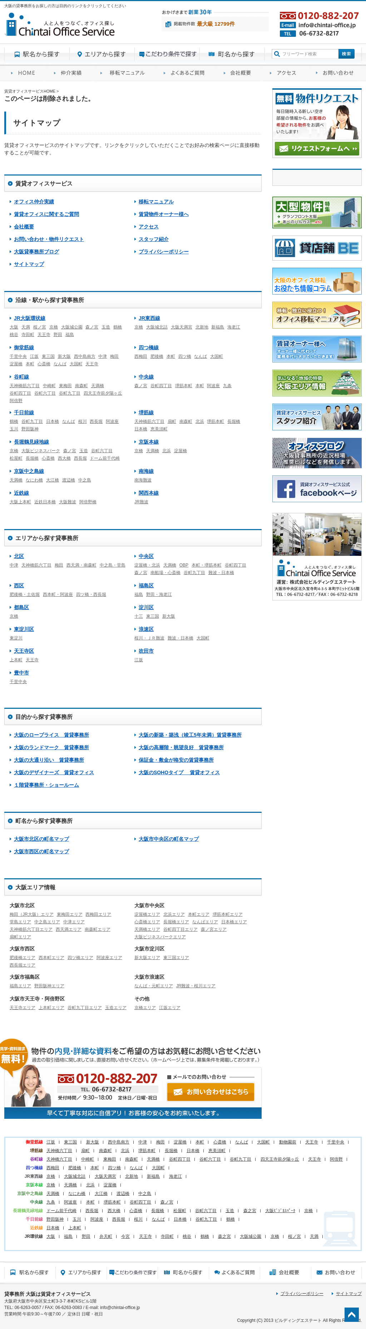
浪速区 (146, 629)
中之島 (84, 480)
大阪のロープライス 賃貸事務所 (51, 735)
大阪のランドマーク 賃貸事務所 (51, 747)
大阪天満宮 (181, 327)
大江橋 (52, 480)
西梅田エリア (98, 914)
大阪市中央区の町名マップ (169, 839)
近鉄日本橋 (45, 501)
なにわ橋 (34, 480)
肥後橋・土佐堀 (25, 594)
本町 (30, 363)
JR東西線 (149, 318)
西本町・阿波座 (58, 594)
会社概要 (240, 73)
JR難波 (141, 501)
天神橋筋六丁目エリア (31, 929)
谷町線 (21, 377)
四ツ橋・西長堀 (91, 594)
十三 (138, 616)
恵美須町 (159, 428)
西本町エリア (51, 957)
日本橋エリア (234, 921)
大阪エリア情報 (35, 887)
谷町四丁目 (20, 393)
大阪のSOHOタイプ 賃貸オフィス (179, 772)
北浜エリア (174, 914)
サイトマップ (29, 264)
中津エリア (74, 921)
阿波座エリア (109, 957)
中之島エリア (47, 921)
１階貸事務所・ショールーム (46, 785)
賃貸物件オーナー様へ (164, 214)
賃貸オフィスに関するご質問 (187, 73)
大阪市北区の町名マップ (41, 839)
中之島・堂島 (112, 565)
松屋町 (16, 458)
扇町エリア (20, 936)
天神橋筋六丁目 (25, 385)
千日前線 (24, 412)
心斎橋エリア (147, 921)
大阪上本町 (20, 501)
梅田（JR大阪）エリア (32, 914)
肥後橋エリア (22, 957)
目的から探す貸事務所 (167, 54)
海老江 (233, 327)
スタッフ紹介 (154, 239)
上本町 (16, 659)
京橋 (53, 327)
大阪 (14, 327)
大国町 (76, 363)
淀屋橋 (16, 363)
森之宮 (249, 1210)
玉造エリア (116, 1007)
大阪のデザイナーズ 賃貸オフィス (54, 772)
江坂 (34, 356)
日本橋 (52, 421)
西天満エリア (68, 929)
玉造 (106, 327)
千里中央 (18, 356)
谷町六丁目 (45, 393)
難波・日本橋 (221, 572)
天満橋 (97, 385)
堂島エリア (20, 921)
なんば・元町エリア (153, 985)
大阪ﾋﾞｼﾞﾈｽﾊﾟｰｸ (280, 1210)
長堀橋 (233, 421)
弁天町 (105, 1236)
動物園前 (287, 1142)
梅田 (114, 356)
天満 (25, 327)
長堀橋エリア (176, 921)
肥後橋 (156, 356)
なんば (60, 363)
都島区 (21, 607)
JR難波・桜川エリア (196, 985)
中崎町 (49, 385)
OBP (183, 565)
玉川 (14, 428)
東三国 (48, 356)
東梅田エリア (70, 914)
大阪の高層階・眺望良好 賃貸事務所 (181, 747)
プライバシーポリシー (164, 252)
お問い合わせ (335, 73)
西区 (19, 585)
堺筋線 (146, 412)
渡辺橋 (68, 480)
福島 (69, 334)
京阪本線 (149, 442)
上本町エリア (51, 1007)
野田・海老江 (159, 594)
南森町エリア (97, 929)
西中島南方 (84, 356)
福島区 (146, 585)
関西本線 (149, 493)
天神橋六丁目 (59, 1150)
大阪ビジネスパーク (40, 450)
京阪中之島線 (29, 471)
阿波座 (213, 385)
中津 (102, 356)
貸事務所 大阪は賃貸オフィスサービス (47, 1294)
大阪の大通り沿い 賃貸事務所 (49, 760)
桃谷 (14, 334)
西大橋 (64, 458)
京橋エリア (145, 1007)
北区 (19, 556)
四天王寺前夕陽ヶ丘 (103, 393)
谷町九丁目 (69, 393)
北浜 (200, 421)
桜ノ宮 (39, 327)
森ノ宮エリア (214, 929)
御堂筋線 (24, 347)
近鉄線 (21, 493)
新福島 (217, 327)
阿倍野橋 (88, 501)
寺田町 (27, 334)
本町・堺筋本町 (207, 565)
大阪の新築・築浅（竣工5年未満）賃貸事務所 (190, 735)
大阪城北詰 (157, 327)
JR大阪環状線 (29, 318)
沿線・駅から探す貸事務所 (49, 300)
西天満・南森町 (81, 565)
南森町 (81, 385)
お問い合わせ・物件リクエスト (49, 239)
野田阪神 (30, 428)
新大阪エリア (147, 957)
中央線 (146, 377)
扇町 (172, 421)
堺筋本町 (183, 385)
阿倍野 (16, 400)
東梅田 (65, 385)
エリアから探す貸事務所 (102, 54)
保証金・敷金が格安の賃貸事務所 (176, 760)
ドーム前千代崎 (105, 458)
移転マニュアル (125, 73)
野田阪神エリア (49, 985)
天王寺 (44, 334)
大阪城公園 (72, 327)
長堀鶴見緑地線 (31, 442)
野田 (58, 334)
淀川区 (146, 607)
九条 (227, 385)
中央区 (146, 556)
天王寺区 (24, 651)
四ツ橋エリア (80, 957)
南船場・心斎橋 (165, 572)
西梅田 (140, 356)
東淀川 (16, 638)
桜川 (82, 421)
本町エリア (198, 914)
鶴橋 (117, 327)
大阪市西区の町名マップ (41, 851)
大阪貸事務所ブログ (36, 252)
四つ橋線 (149, 347)
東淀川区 (24, 629)
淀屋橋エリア (147, 914)
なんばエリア (205, 921)
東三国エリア (176, 957)
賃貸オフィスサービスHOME (25, 73)
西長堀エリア (22, 965)
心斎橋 (44, 363)
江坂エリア (169, 1007)
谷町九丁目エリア (85, 1007)
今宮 (125, 1236)
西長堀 (96, 421)
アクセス (286, 73)
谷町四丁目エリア (180, 929)
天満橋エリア (147, 929)
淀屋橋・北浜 (147, 565)
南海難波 (143, 480)
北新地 (202, 327)
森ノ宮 (91, 327)
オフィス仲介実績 (70, 73)
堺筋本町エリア (228, 914)
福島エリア (20, 985)
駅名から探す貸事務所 (37, 54)
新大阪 (64, 356)
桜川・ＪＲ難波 (149, 638)
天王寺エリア (22, 1007)
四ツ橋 (184, 356)
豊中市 (21, 673)
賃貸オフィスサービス (44, 184)
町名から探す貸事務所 (232, 54)
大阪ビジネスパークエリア (160, 936)
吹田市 (146, 651)
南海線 (146, 471)
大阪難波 (67, 501)
